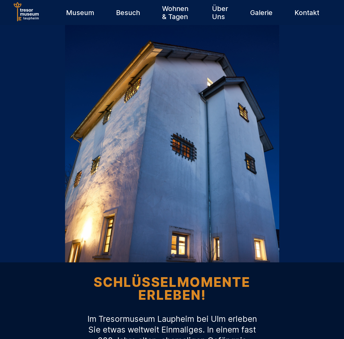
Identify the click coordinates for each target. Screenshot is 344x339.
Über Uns (220, 13)
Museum (80, 13)
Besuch (128, 13)
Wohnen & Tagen (175, 13)
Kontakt (307, 13)
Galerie (261, 13)
